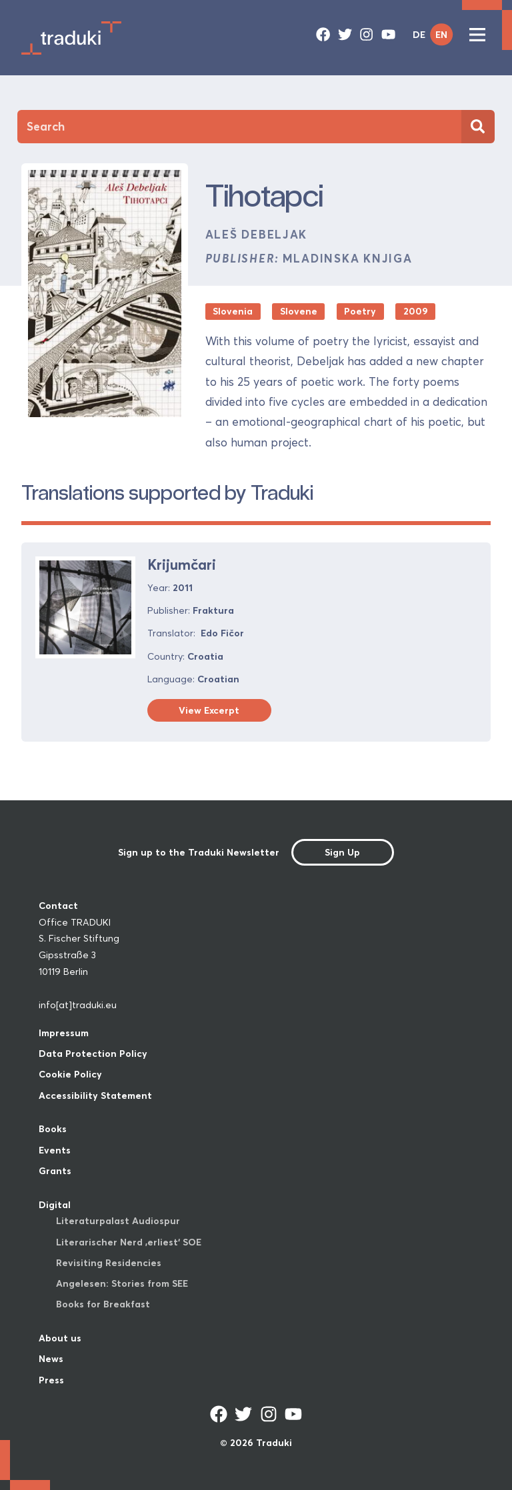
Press (51, 1380)
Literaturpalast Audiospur (118, 1221)
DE (419, 35)
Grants (55, 1171)
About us (60, 1338)
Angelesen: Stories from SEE (122, 1283)
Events (55, 1150)
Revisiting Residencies (108, 1263)
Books (53, 1129)
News (51, 1359)
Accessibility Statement (95, 1096)
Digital (55, 1205)
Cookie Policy (70, 1074)
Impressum (64, 1033)
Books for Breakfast (103, 1304)
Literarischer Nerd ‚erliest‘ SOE (128, 1242)
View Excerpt (209, 710)
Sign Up (342, 852)
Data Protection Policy (93, 1054)
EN (441, 35)
